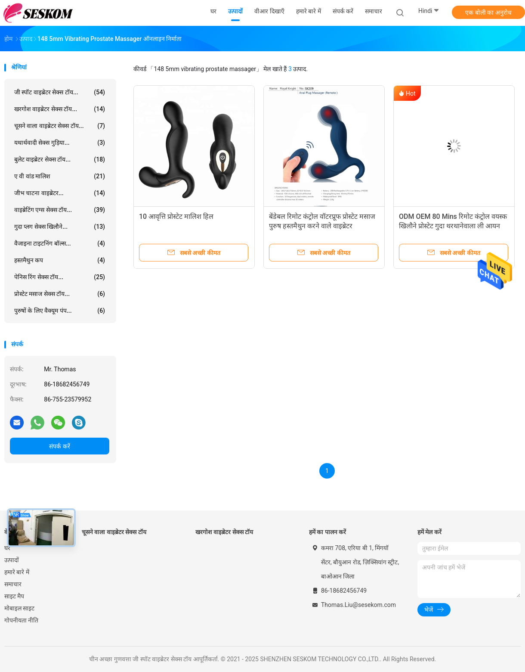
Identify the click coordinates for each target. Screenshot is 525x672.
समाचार (13, 584)
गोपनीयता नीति (21, 620)
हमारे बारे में (16, 572)
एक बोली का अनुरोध (488, 12)
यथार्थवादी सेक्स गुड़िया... (59, 142)
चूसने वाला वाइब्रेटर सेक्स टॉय (114, 532)
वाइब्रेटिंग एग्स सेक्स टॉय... (59, 209)
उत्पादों (11, 560)
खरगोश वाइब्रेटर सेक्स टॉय (224, 532)
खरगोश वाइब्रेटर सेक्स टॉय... (59, 109)
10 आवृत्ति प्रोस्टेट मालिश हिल (176, 216)
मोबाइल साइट (19, 608)
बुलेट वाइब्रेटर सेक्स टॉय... (59, 159)
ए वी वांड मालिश (59, 176)
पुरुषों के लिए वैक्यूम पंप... (59, 310)
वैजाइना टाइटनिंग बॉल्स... (59, 243)
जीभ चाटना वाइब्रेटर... (59, 193)
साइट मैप (14, 596)
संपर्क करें (59, 446)
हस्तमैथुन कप (59, 260)
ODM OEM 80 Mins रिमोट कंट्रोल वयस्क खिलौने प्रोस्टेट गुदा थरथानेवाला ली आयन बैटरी (453, 226)
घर (7, 547)
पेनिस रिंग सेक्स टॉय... (59, 277)
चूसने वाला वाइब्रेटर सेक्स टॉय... (59, 125)
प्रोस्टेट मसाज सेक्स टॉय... (59, 293)
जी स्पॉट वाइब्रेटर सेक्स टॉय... (59, 92)
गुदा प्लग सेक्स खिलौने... (59, 226)
